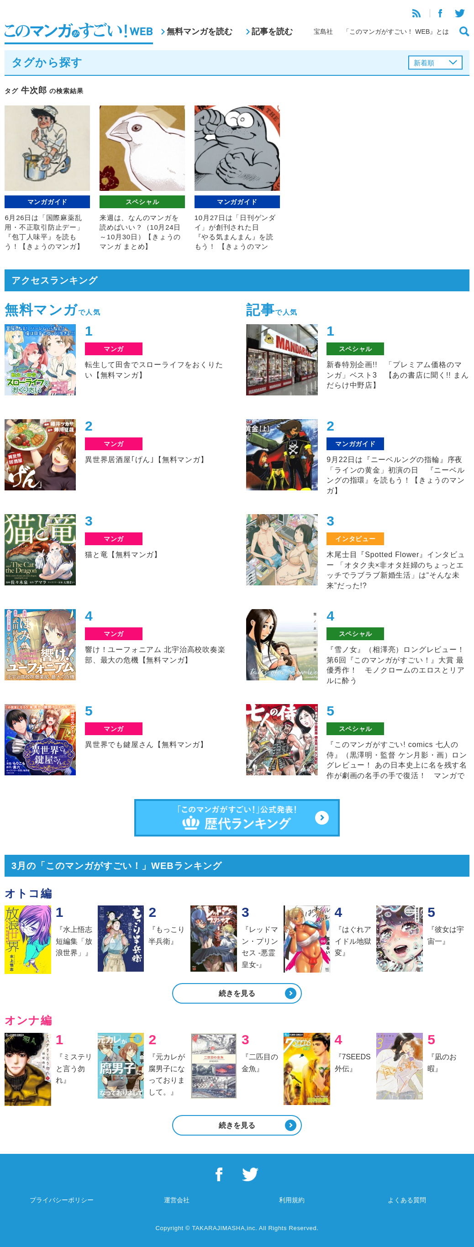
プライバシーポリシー (62, 1200)
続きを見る (237, 993)
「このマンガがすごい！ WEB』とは (396, 31)
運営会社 (177, 1200)
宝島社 (323, 31)
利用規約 (292, 1200)
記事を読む (272, 31)
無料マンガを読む (199, 31)
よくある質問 (407, 1200)
